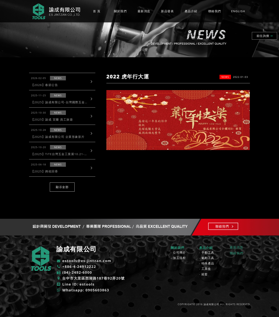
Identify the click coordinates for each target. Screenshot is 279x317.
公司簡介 (179, 252)
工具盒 (206, 269)
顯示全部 (62, 187)
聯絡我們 (214, 11)
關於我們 (120, 11)
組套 (205, 274)
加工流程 (179, 258)
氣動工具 (208, 258)
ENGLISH (238, 11)
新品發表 (167, 11)
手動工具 (208, 252)
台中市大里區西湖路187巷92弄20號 (90, 277)
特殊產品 (208, 263)
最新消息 (144, 11)
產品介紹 (191, 11)
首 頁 (96, 11)
